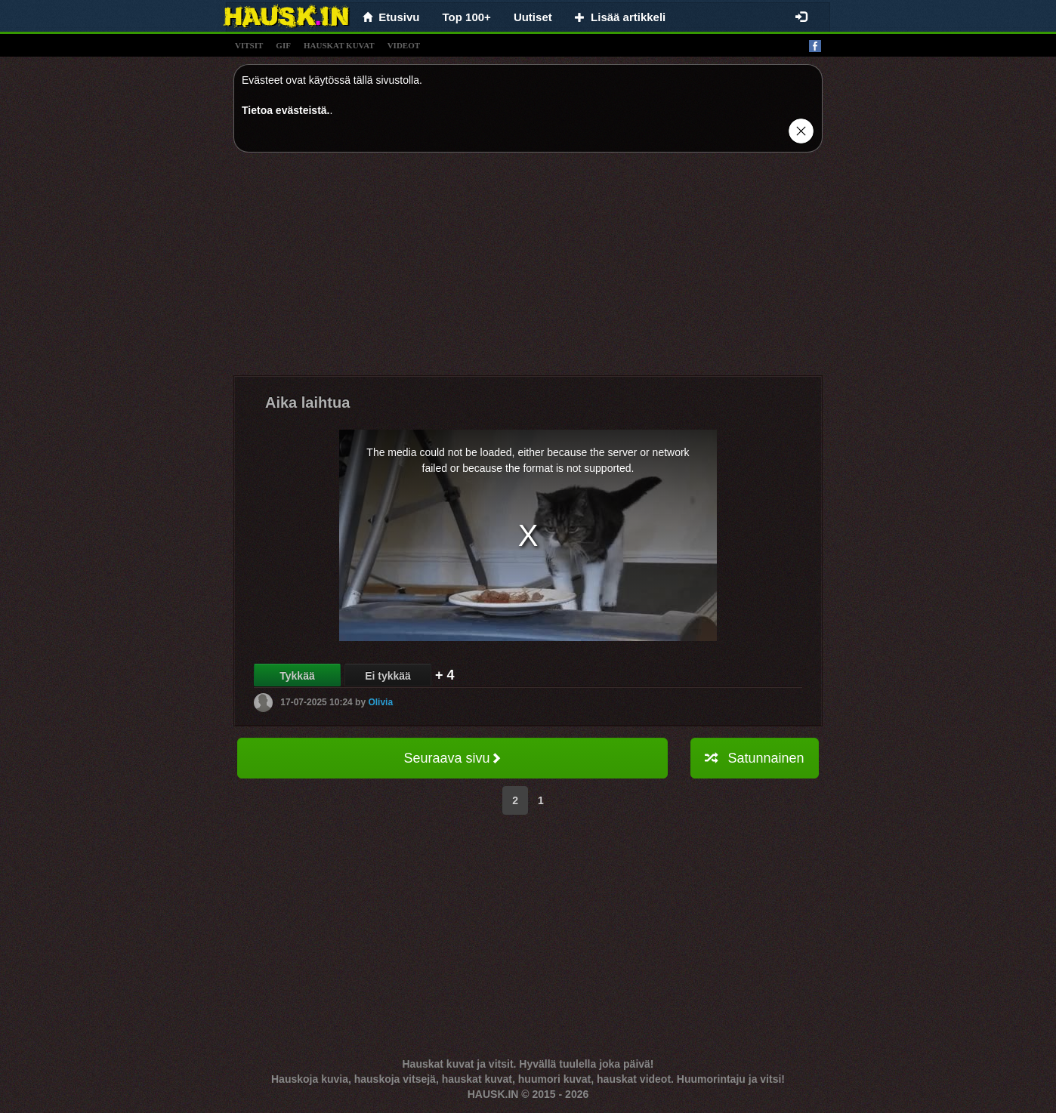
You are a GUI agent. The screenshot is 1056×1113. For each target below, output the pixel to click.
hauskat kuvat (339, 45)
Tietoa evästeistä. (285, 110)
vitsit (249, 45)
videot (404, 45)
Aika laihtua (307, 402)
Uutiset (533, 17)
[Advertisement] (528, 269)
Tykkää (296, 676)
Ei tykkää (388, 676)
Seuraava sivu (452, 758)
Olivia (380, 702)
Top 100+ (467, 17)
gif (283, 45)
